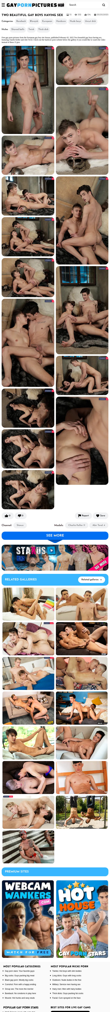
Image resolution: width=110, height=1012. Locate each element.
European (47, 21)
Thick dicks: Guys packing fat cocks (67, 993)
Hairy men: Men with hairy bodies (66, 989)
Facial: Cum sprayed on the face (66, 998)
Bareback (21, 21)
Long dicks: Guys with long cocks (66, 975)
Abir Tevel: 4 (99, 525)
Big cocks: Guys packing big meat (19, 975)
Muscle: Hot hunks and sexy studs (20, 998)
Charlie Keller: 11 (76, 525)
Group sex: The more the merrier (19, 989)
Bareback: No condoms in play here (20, 993)
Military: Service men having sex (66, 984)
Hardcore (61, 21)
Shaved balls (17, 29)
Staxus (20, 525)
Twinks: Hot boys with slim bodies (67, 971)
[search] (103, 5)
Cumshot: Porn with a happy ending (20, 984)
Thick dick (43, 29)
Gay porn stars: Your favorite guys (19, 971)
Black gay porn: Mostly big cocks (19, 980)
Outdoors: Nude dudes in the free (66, 980)
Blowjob (34, 21)
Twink (31, 29)
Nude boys (75, 21)
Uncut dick (90, 21)
